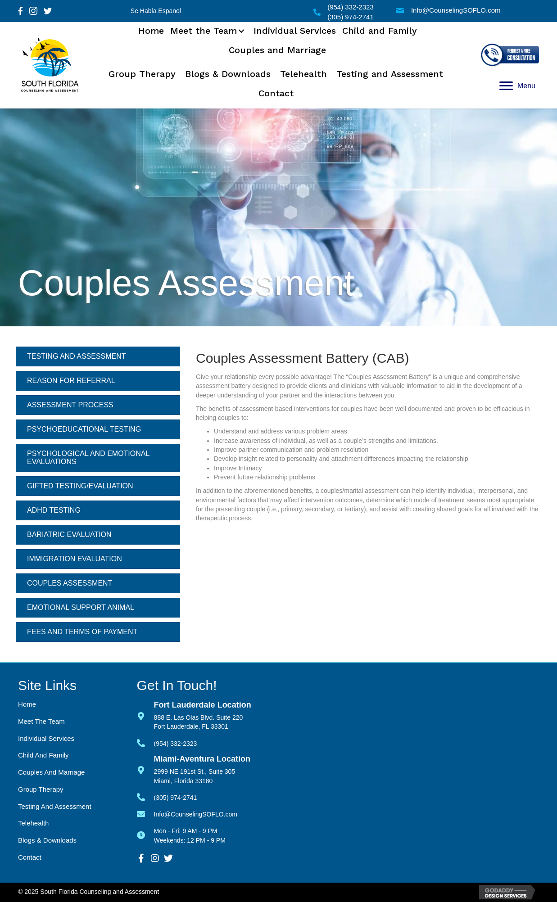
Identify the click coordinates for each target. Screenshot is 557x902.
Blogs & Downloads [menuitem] (47, 840)
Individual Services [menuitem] (46, 738)
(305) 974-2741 (350, 17)
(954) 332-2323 (350, 7)
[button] (241, 31)
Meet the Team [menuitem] (41, 721)
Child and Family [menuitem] (43, 755)
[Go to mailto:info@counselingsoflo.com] (145, 812)
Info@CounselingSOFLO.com (456, 10)
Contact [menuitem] (29, 857)
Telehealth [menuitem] (33, 823)
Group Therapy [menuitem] (40, 789)
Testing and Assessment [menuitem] (54, 806)
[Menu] (517, 86)
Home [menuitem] (27, 704)
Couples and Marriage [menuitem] (51, 772)
